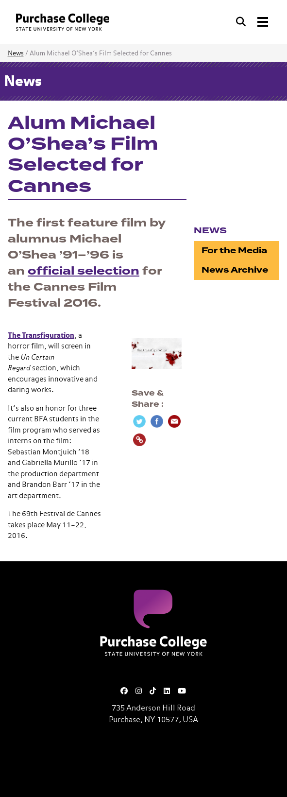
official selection (83, 271)
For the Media (234, 250)
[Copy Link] (139, 439)
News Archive (235, 270)
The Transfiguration (41, 335)
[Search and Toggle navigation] (253, 22)
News (16, 54)
